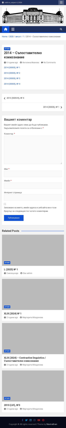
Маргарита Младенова (31, 317)
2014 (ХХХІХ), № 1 (12, 67)
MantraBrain (52, 424)
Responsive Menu (61, 2)
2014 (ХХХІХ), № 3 (12, 78)
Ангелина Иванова (29, 62)
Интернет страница (13, 192)
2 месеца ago (11, 273)
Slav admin (26, 273)
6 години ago (11, 62)
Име (6, 169)
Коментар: (9, 134)
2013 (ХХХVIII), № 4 (15, 98)
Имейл (8, 181)
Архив (7, 49)
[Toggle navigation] (12, 29)
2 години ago (11, 317)
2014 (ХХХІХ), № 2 (12, 73)
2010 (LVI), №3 (12, 405)
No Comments (50, 62)
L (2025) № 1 (11, 269)
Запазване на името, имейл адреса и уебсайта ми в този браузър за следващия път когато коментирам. (30, 209)
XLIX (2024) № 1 (13, 313)
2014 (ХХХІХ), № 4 (12, 84)
